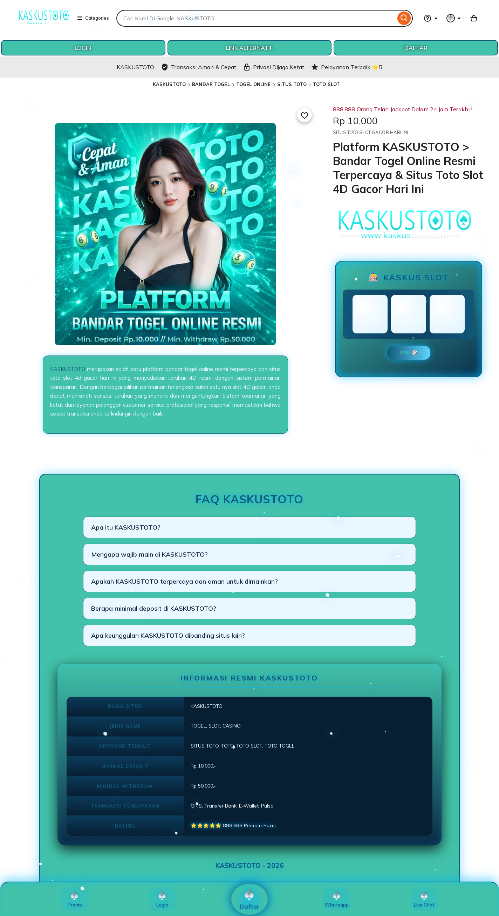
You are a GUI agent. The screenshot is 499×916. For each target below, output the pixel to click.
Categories (93, 18)
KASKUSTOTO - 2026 (250, 865)
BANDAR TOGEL (211, 84)
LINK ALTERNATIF (249, 47)
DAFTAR (416, 47)
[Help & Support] (430, 18)
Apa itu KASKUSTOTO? (125, 527)
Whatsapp (337, 899)
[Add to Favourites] (304, 115)
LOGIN (83, 47)
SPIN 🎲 (408, 353)
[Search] (404, 18)
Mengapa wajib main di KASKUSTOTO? (149, 554)
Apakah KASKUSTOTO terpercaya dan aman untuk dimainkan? (184, 581)
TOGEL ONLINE (253, 84)
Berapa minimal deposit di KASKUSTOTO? (153, 608)
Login (162, 899)
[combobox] (256, 18)
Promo (75, 899)
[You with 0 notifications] (453, 18)
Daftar (249, 899)
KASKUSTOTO (169, 84)
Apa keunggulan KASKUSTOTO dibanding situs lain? (168, 635)
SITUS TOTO (292, 84)
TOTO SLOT (326, 84)
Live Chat (424, 899)
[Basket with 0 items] (473, 18)
